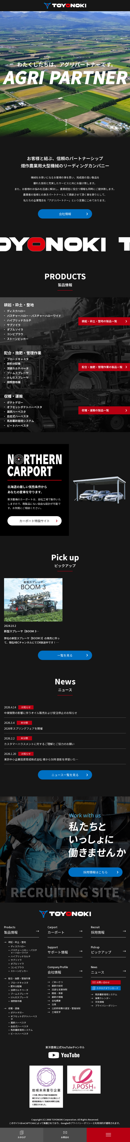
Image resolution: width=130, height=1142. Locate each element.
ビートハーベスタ (19, 1033)
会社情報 (65, 214)
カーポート (65, 930)
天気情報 (99, 1001)
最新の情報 (57, 997)
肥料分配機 (16, 986)
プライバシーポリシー (106, 1005)
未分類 (24, 722)
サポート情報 (65, 950)
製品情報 (21, 930)
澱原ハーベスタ (18, 1022)
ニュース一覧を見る (65, 775)
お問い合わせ (103, 982)
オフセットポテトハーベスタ (24, 1017)
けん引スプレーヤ (19, 997)
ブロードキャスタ (19, 982)
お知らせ (26, 707)
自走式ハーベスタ (19, 1026)
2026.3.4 (9, 723)
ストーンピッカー (19, 971)
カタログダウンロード (107, 988)
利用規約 (99, 1123)
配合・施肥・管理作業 (19, 978)
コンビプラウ (17, 967)
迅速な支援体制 (59, 989)
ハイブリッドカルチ (20, 956)
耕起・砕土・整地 (17, 942)
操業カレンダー (103, 998)
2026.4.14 (10, 707)
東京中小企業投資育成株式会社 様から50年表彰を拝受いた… (41, 759)
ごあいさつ (57, 982)
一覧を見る (65, 655)
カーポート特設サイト (34, 521)
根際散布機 (16, 1001)
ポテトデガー (17, 1012)
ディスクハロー (18, 946)
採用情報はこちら (95, 872)
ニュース (108, 970)
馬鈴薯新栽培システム (22, 1030)
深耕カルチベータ (19, 990)
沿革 (54, 1004)
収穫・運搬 (13, 1008)
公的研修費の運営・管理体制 (66, 1008)
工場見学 (56, 1012)
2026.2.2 (9, 738)
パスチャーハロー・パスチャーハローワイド (24, 951)
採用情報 (108, 930)
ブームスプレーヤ (19, 993)
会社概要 (56, 1000)
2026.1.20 (10, 754)
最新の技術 (57, 985)
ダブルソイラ (17, 963)
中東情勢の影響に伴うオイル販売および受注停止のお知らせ (40, 713)
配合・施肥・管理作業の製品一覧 (102, 367)
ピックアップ (108, 950)
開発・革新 (57, 993)
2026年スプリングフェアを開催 (23, 728)
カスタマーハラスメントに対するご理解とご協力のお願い (39, 744)
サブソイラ (16, 960)
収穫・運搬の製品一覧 (95, 410)
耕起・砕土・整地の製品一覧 (99, 321)
